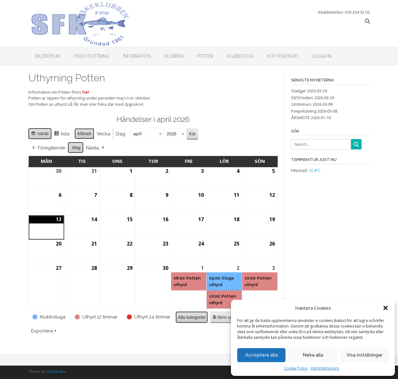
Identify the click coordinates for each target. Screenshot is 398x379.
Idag (76, 147)
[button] (385, 308)
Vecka (103, 134)
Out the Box (56, 371)
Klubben (174, 56)
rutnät (40, 134)
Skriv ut (222, 318)
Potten (205, 56)
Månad (84, 133)
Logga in (322, 56)
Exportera (44, 331)
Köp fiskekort (282, 56)
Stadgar (298, 91)
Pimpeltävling (303, 111)
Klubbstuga (240, 56)
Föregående (48, 147)
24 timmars (301, 104)
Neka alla (313, 355)
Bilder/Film (47, 56)
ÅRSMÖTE (300, 117)
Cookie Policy (296, 368)
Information (137, 56)
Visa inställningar (364, 355)
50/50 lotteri (302, 97)
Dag (120, 134)
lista (61, 134)
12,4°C (314, 170)
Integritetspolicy (325, 368)
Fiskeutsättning (91, 56)
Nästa (95, 147)
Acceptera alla (261, 355)
